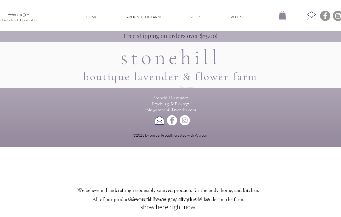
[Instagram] (185, 120)
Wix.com (201, 135)
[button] (282, 15)
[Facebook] (325, 16)
